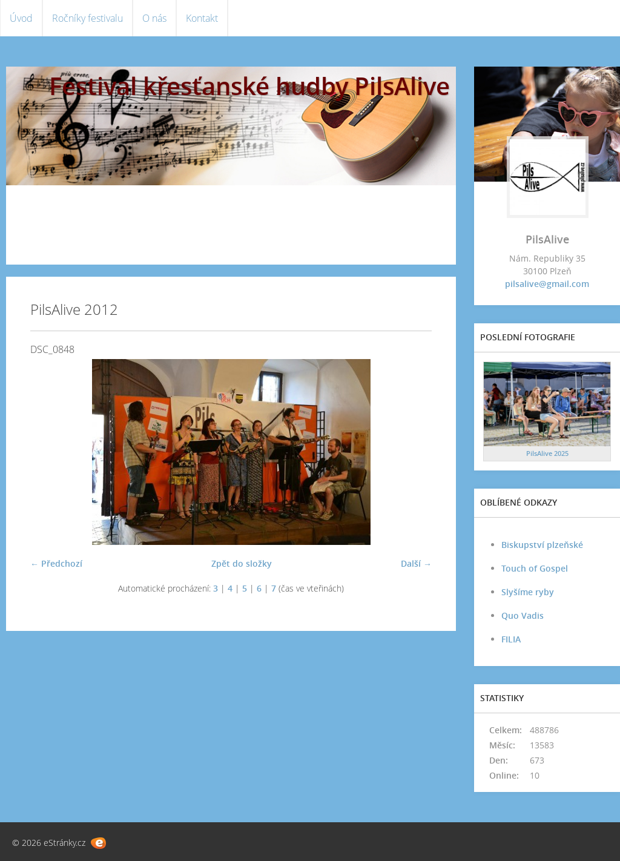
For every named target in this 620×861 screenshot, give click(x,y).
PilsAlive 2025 (547, 453)
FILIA (511, 639)
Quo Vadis (522, 615)
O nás (154, 18)
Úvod (21, 18)
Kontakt (202, 18)
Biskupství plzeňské (542, 544)
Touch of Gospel (534, 568)
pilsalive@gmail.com (547, 283)
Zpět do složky (241, 563)
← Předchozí (56, 563)
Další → (416, 563)
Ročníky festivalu (87, 18)
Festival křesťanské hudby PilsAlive (249, 85)
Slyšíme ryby (527, 592)
